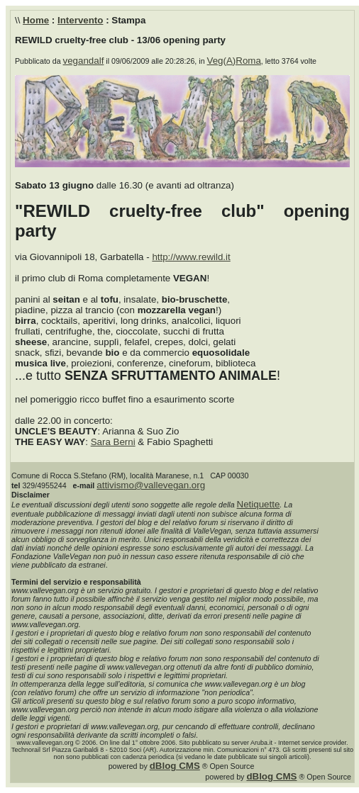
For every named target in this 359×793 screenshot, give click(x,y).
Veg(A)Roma (234, 60)
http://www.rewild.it (191, 257)
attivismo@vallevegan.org (150, 485)
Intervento (80, 20)
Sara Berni (113, 442)
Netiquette (258, 504)
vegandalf (83, 60)
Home (36, 20)
